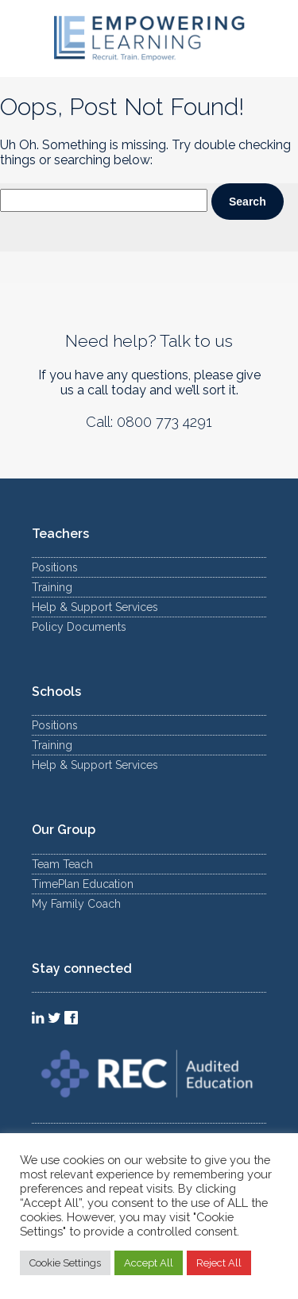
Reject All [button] (219, 1263)
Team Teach (62, 864)
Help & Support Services (95, 607)
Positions (55, 567)
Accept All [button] (148, 1263)
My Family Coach (76, 903)
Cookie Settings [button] (65, 1263)
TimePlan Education (83, 884)
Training (52, 587)
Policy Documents (79, 627)
